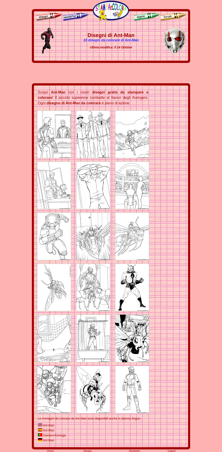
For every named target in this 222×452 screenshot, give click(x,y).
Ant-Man (48, 425)
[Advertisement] (111, 73)
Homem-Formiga (54, 435)
